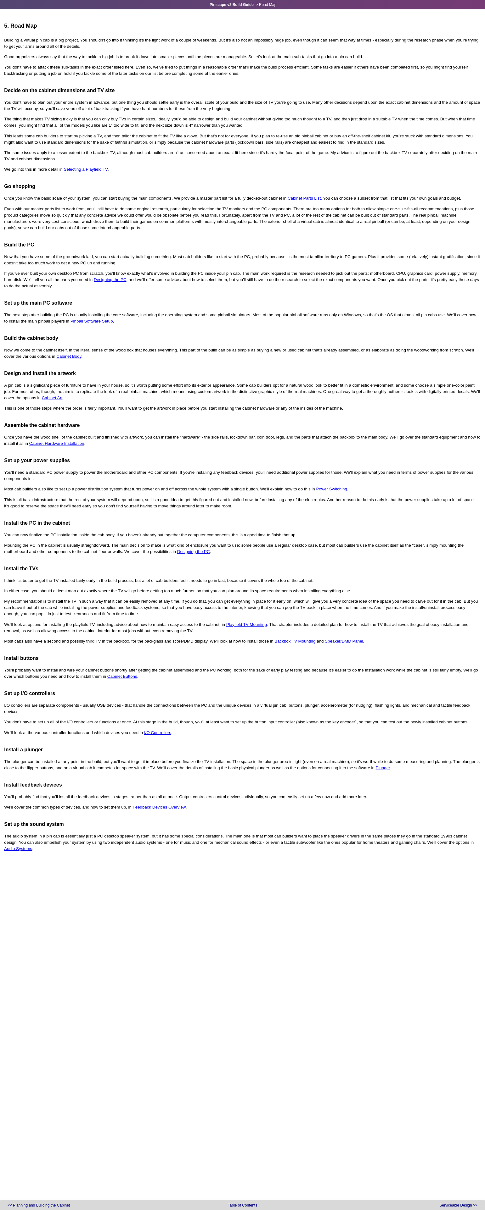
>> (458, 1205)
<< (39, 1205)
